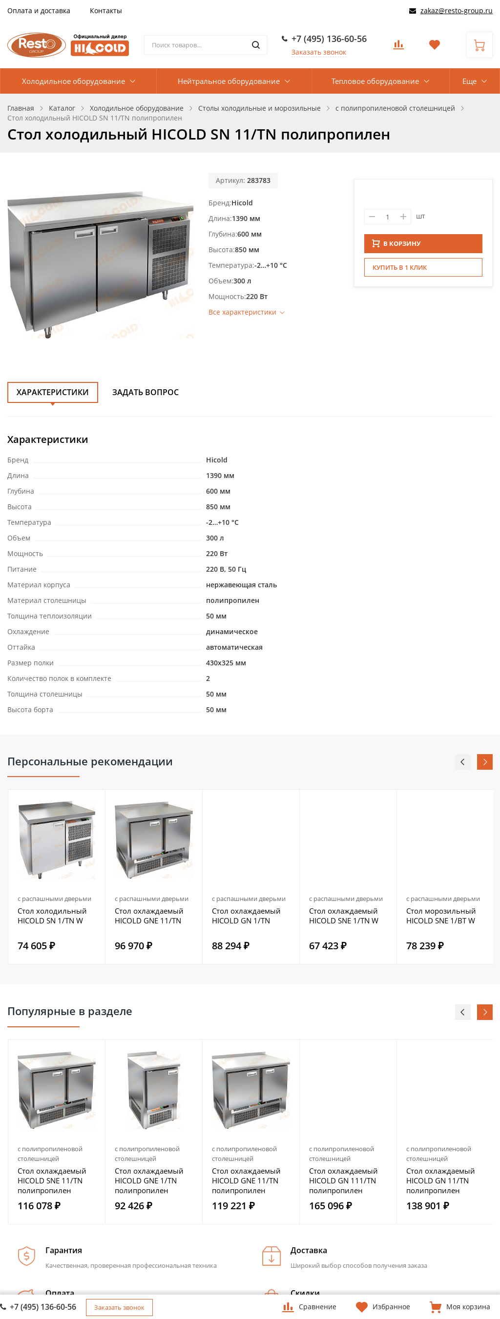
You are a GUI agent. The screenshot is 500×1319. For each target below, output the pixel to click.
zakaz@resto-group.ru (456, 10)
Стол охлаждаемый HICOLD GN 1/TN (246, 915)
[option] (56, 876)
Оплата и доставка (38, 10)
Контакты (106, 10)
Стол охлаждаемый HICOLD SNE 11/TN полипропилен (52, 1180)
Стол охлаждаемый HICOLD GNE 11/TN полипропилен (246, 1180)
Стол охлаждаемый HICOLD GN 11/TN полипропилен (440, 1180)
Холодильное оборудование (73, 81)
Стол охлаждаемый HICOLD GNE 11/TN (149, 915)
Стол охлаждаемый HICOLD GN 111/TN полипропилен (343, 1180)
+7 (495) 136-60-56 (329, 38)
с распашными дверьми (54, 898)
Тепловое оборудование (375, 81)
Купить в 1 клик (400, 270)
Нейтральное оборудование (229, 81)
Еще (469, 81)
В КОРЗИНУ (396, 246)
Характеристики (53, 392)
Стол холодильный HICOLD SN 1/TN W (52, 915)
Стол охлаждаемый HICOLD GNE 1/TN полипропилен (149, 1180)
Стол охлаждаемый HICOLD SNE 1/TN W (343, 915)
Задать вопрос (145, 392)
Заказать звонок (319, 52)
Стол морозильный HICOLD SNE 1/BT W (441, 915)
